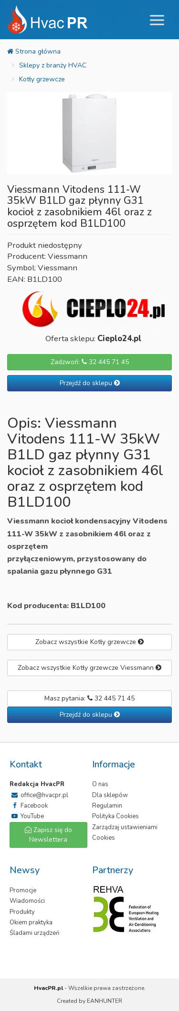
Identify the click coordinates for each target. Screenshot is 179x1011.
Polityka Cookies (115, 816)
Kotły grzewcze (42, 79)
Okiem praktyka (31, 922)
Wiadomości (27, 901)
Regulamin (107, 805)
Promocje (23, 890)
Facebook (29, 805)
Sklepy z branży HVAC (52, 65)
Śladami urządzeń (34, 933)
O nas (100, 784)
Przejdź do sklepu (90, 383)
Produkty (22, 912)
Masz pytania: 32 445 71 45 (89, 698)
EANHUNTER (104, 1001)
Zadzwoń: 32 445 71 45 (90, 362)
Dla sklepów (110, 795)
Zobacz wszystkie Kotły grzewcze (89, 641)
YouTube (27, 816)
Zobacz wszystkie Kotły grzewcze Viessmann (89, 667)
